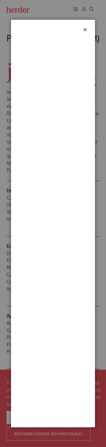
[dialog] (53, 223)
